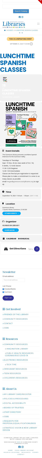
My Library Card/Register (17, 394)
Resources (26, 452)
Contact (8, 323)
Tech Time (10, 365)
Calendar (11, 239)
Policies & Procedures (15, 399)
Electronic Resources (15, 360)
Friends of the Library (16, 315)
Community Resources (15, 319)
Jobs (6, 328)
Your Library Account (24, 450)
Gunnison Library (10, 225)
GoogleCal (23, 239)
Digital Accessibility (14, 403)
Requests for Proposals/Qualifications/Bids (19, 422)
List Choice (7, 286)
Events (35, 452)
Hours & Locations (11, 452)
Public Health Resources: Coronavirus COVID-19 (19, 354)
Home (10, 450)
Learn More (10, 230)
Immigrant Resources (15, 369)
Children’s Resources (15, 378)
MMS (19, 442)
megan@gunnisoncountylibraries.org (20, 181)
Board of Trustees (13, 408)
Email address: (8, 276)
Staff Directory (12, 412)
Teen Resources (12, 373)
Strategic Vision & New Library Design (20, 429)
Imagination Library (16, 349)
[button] (38, 23)
